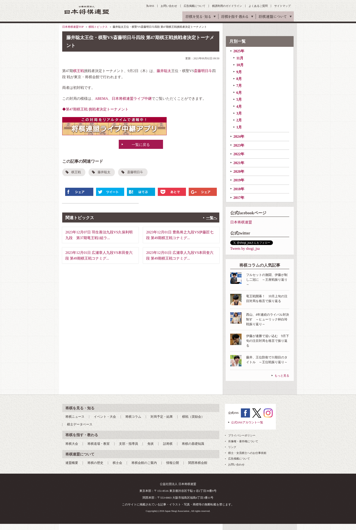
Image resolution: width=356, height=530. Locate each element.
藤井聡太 (164, 71)
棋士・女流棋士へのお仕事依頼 (247, 453)
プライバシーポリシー (241, 435)
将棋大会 (71, 443)
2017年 (238, 198)
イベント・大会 (105, 416)
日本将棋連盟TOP (73, 26)
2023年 (238, 145)
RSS (151, 6)
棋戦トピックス (98, 26)
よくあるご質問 (258, 6)
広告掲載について (194, 6)
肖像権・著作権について (243, 441)
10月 (240, 65)
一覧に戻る (141, 145)
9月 (239, 72)
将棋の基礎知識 (193, 443)
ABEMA (101, 98)
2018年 (238, 189)
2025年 (238, 51)
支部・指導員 (128, 443)
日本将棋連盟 (241, 222)
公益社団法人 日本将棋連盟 (86, 10)
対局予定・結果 (162, 416)
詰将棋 (168, 443)
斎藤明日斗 (203, 71)
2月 (239, 120)
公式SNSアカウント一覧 (247, 422)
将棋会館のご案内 (144, 463)
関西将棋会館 (197, 463)
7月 (239, 86)
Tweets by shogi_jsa (245, 248)
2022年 (238, 154)
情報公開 (172, 463)
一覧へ (211, 218)
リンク (232, 447)
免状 (150, 443)
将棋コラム (133, 416)
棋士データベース (79, 424)
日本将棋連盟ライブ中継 (132, 98)
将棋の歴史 (95, 463)
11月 (239, 58)
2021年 (238, 163)
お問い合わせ (169, 6)
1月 (239, 127)
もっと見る (281, 375)
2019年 (238, 180)
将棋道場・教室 (98, 443)
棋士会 (117, 463)
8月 (239, 79)
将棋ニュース (74, 416)
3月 (239, 113)
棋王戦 (78, 71)
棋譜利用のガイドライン (227, 6)
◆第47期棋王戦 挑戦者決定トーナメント (95, 109)
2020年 (238, 171)
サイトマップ (282, 6)
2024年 (238, 136)
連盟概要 (71, 463)
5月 (239, 99)
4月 (239, 106)
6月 (239, 93)
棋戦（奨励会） (193, 416)
